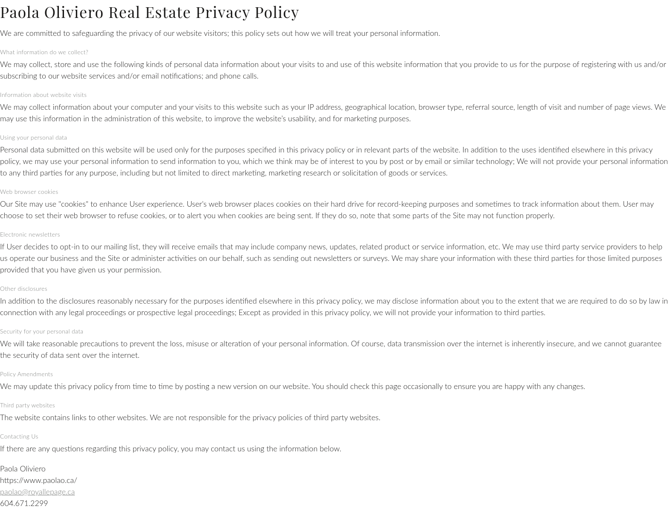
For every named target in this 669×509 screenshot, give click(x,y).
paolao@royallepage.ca (37, 491)
